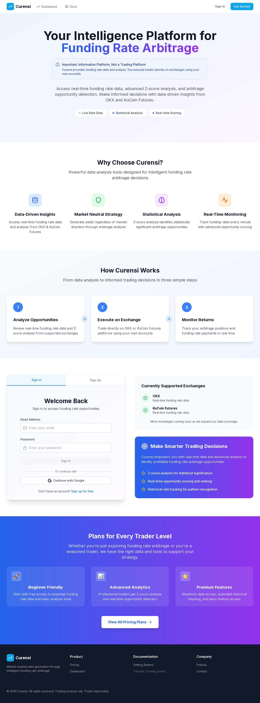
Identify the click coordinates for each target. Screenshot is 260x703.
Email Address (30, 419)
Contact (202, 671)
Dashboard (47, 6)
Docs (71, 6)
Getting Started (143, 665)
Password (27, 439)
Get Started (242, 6)
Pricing (74, 665)
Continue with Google (66, 481)
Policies (202, 665)
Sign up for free (82, 491)
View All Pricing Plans (130, 622)
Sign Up (95, 380)
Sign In (220, 6)
